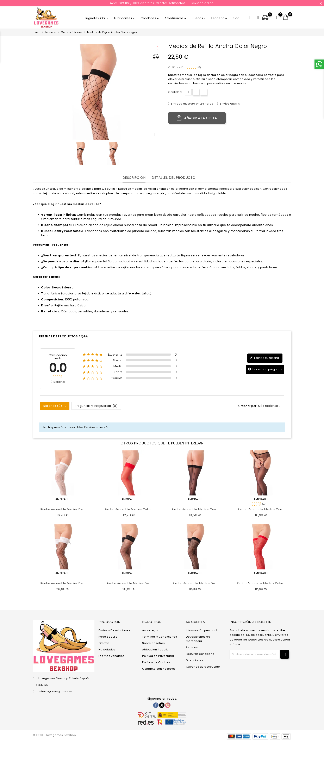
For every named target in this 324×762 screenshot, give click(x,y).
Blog (236, 18)
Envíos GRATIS (229, 104)
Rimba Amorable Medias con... (195, 509)
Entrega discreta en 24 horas (191, 104)
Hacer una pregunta (265, 369)
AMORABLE (62, 499)
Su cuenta (195, 621)
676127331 (43, 685)
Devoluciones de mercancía (198, 639)
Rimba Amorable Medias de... (62, 509)
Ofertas (104, 643)
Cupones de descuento (203, 667)
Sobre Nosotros (153, 643)
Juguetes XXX (97, 18)
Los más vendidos (111, 656)
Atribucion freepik (155, 649)
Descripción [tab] (134, 178)
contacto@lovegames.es (54, 691)
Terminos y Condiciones (159, 637)
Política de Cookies (156, 662)
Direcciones (194, 660)
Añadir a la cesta (197, 118)
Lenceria (219, 18)
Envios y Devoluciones (114, 630)
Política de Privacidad (158, 656)
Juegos (199, 18)
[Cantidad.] (188, 92)
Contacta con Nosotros (159, 669)
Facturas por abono (200, 654)
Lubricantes (125, 18)
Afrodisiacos (176, 18)
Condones (150, 18)
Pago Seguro (108, 637)
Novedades (107, 649)
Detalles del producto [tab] (173, 178)
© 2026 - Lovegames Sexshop (54, 735)
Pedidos (192, 647)
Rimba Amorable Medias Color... (129, 509)
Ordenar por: (247, 406)
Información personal (201, 630)
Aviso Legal (150, 630)
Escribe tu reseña (264, 358)
